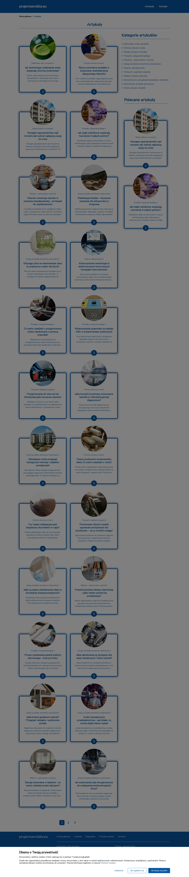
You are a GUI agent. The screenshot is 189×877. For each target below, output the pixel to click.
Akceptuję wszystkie (159, 871)
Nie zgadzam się (137, 871)
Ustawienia (118, 871)
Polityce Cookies (108, 863)
